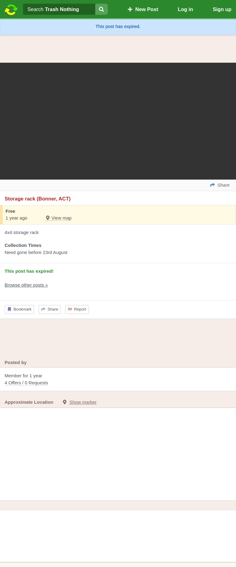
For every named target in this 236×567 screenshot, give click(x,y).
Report (77, 309)
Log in (185, 9)
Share (49, 309)
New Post (143, 9)
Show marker (82, 402)
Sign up (222, 9)
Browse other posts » (26, 284)
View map (58, 217)
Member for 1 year (118, 379)
